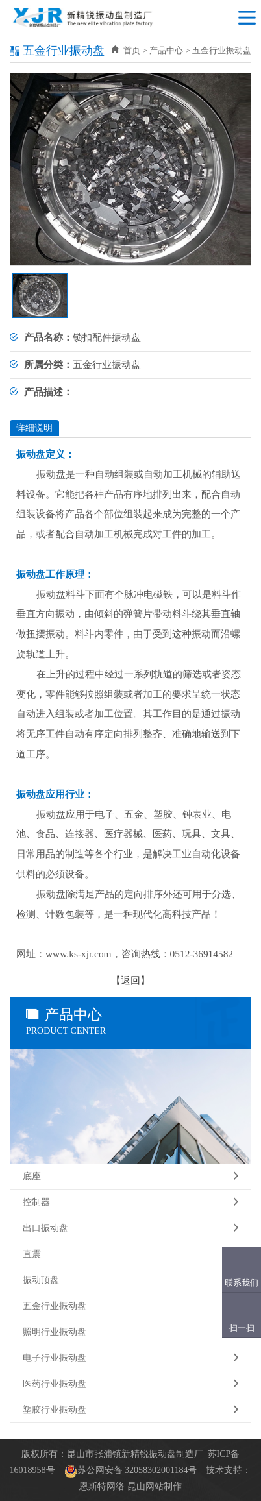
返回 (130, 980)
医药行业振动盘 (130, 1384)
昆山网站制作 (154, 1486)
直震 (130, 1254)
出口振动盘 (130, 1228)
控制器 (130, 1202)
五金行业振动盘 (130, 1306)
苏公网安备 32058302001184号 (137, 1470)
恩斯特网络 (102, 1486)
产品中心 (166, 50)
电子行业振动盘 (130, 1358)
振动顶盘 (130, 1280)
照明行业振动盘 (130, 1332)
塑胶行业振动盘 (130, 1410)
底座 (130, 1177)
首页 (125, 50)
